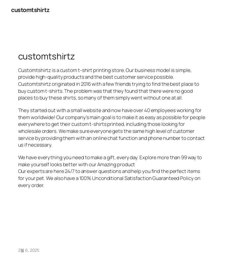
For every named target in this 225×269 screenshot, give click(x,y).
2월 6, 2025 (28, 250)
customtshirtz (30, 10)
